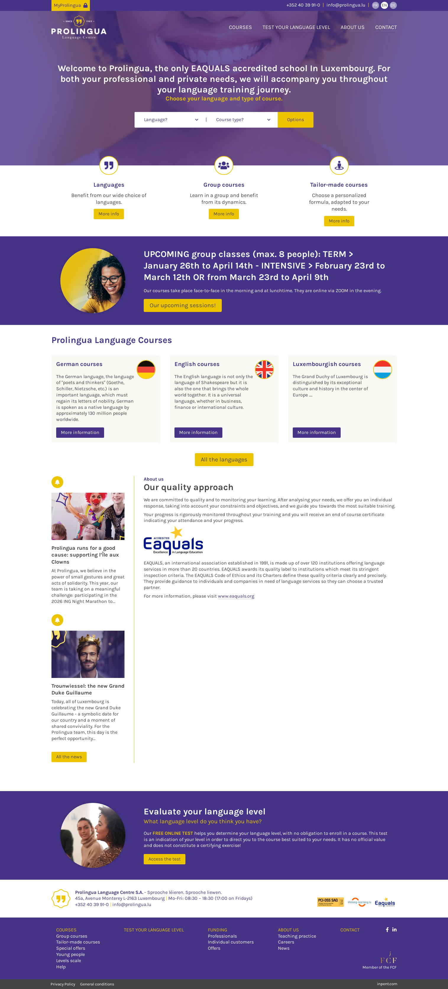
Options (295, 119)
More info (108, 214)
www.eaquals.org (236, 596)
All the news (69, 756)
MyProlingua (71, 5)
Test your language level (296, 27)
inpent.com (387, 984)
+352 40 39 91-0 (303, 5)
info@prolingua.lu (345, 5)
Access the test (164, 859)
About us (353, 27)
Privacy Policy (63, 984)
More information (80, 432)
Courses (240, 27)
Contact (386, 27)
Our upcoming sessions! (183, 305)
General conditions (97, 984)
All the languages (224, 459)
